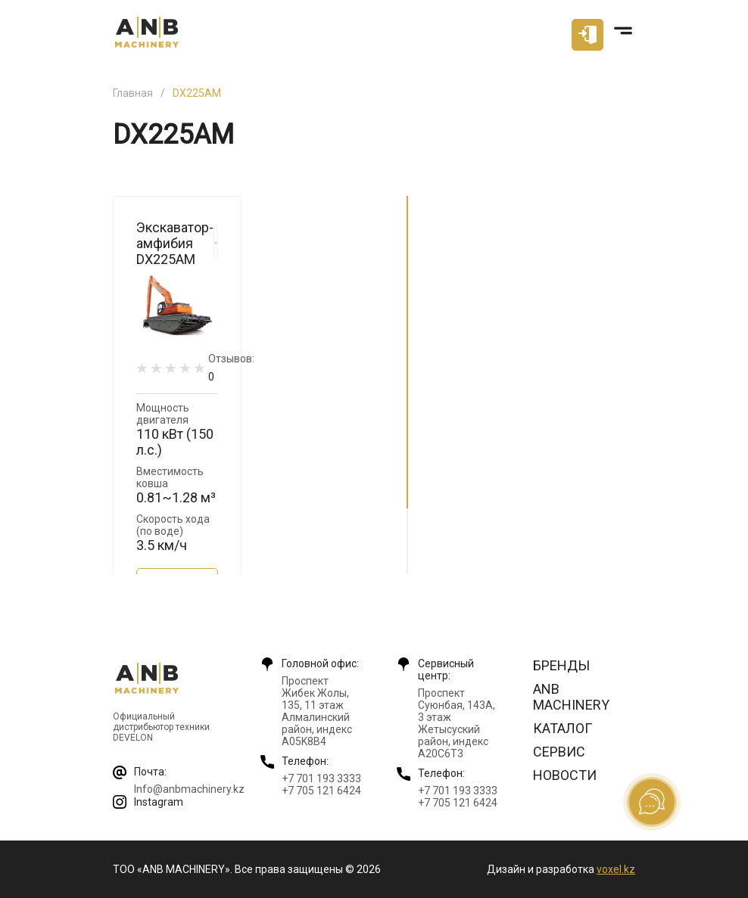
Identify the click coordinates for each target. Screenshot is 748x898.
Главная (133, 93)
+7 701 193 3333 (321, 778)
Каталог (562, 728)
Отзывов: (231, 367)
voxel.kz (616, 869)
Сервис (559, 752)
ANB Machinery (571, 697)
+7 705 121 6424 (321, 791)
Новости (565, 775)
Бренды (561, 665)
